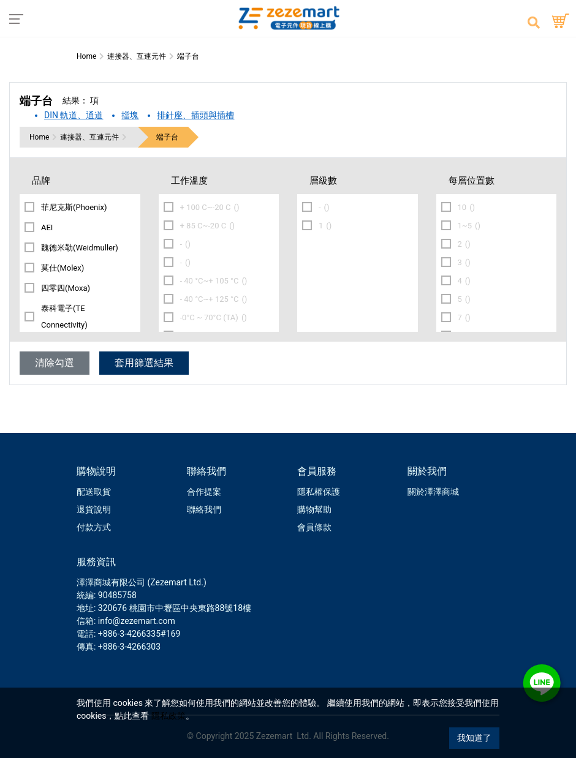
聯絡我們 (204, 509)
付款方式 (94, 527)
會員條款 (314, 527)
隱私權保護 (318, 492)
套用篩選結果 (144, 363)
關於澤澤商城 (433, 492)
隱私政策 (168, 716)
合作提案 (204, 492)
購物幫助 (314, 509)
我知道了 (474, 738)
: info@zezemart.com (134, 621)
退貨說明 (94, 509)
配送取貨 (94, 492)
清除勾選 (54, 363)
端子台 (167, 137)
